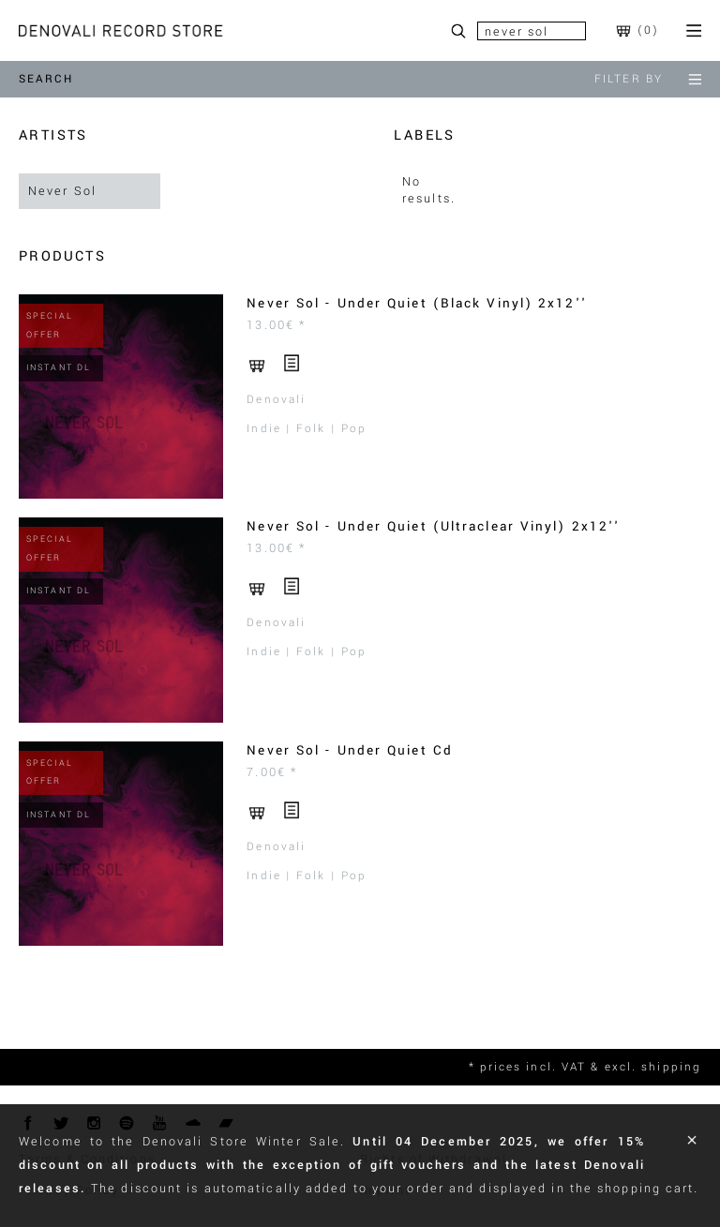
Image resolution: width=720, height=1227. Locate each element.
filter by (647, 79)
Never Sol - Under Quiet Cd (350, 750)
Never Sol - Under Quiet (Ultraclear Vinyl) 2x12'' (433, 526)
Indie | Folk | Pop (307, 429)
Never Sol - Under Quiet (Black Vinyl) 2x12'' (416, 303)
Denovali (276, 400)
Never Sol (62, 191)
